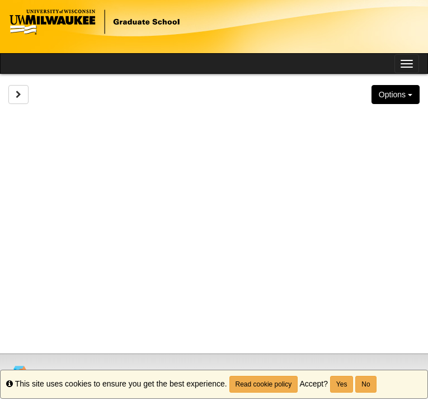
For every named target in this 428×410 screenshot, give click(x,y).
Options (395, 94)
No (365, 384)
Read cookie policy (264, 384)
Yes (341, 384)
